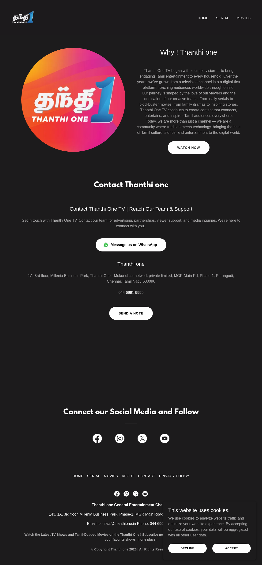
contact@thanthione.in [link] (117, 524)
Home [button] (78, 476)
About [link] (128, 476)
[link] (23, 17)
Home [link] (203, 18)
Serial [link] (222, 18)
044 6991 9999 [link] (131, 293)
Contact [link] (146, 476)
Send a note (131, 313)
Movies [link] (244, 18)
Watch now (188, 148)
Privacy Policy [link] (174, 476)
